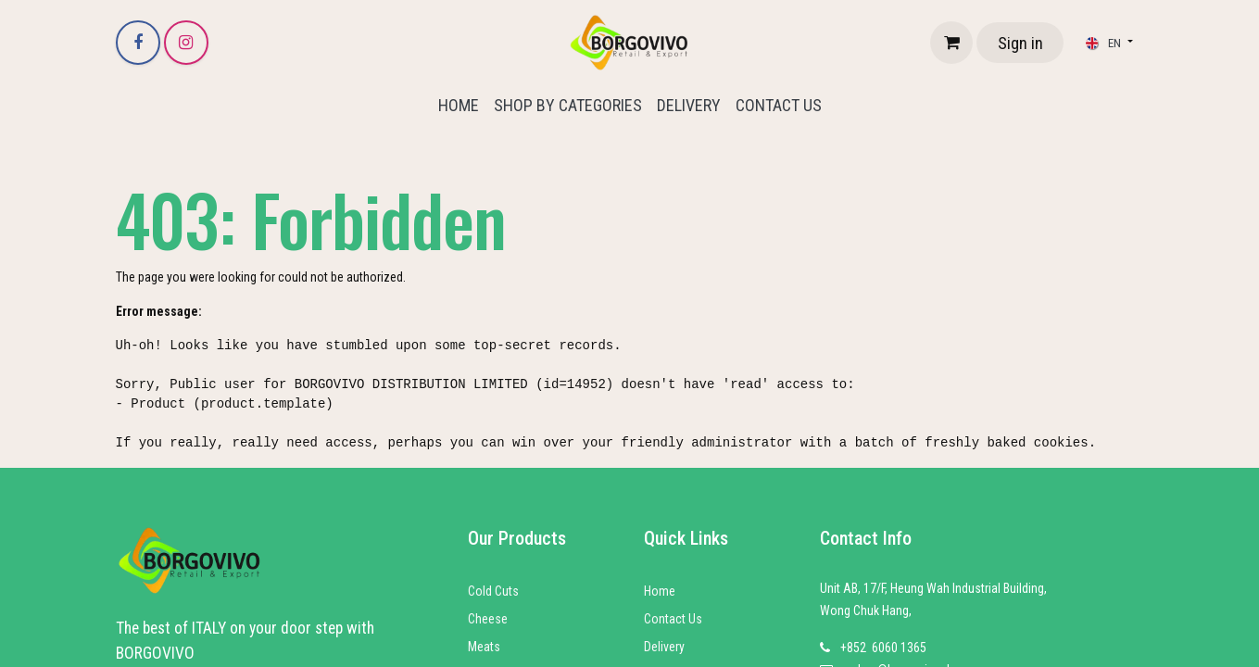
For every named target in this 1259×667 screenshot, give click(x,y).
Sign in (1020, 43)
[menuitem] (458, 105)
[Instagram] (186, 42)
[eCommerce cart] (951, 42)
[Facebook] (138, 42)
